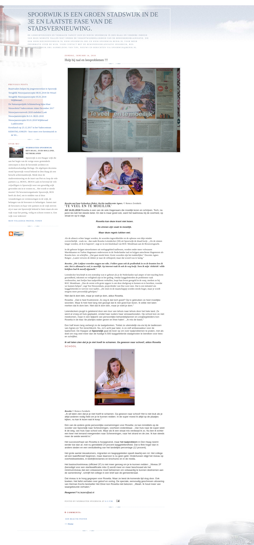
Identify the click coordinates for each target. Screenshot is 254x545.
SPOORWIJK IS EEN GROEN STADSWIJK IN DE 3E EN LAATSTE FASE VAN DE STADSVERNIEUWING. (93, 21)
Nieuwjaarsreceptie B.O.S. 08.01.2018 (26, 116)
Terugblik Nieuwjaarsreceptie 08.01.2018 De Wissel (32, 92)
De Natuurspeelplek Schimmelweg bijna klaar (29, 104)
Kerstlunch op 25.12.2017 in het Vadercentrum (29, 127)
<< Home (69, 524)
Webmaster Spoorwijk (39, 148)
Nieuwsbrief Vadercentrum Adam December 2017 (31, 108)
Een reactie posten (76, 519)
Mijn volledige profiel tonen (25, 221)
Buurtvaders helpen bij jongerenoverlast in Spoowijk (32, 88)
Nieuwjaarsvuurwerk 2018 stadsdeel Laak (27, 112)
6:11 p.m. (109, 501)
